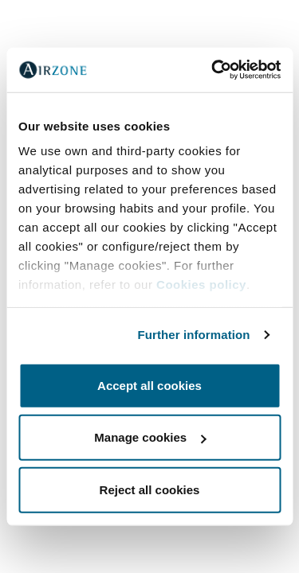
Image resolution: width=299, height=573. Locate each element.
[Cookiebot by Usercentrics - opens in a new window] (213, 70)
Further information (194, 334)
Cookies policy (201, 284)
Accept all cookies (149, 385)
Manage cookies (150, 437)
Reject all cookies (150, 489)
